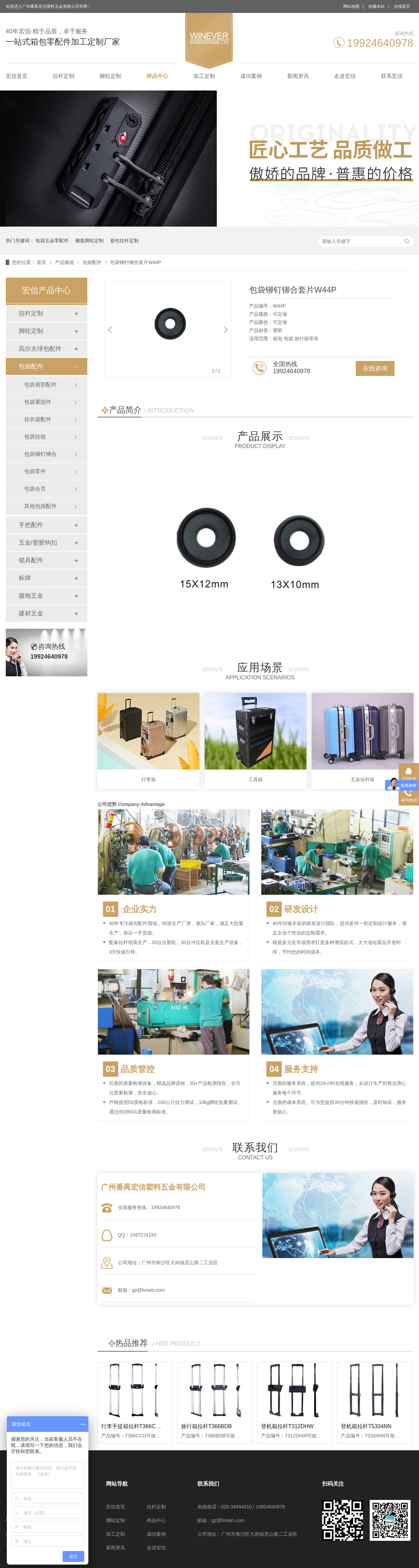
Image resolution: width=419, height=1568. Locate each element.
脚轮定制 (110, 76)
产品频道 (65, 262)
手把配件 (31, 525)
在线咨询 (375, 368)
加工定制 (204, 76)
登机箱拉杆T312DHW (287, 1426)
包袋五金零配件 (52, 240)
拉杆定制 (63, 76)
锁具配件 (31, 560)
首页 (42, 262)
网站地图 (351, 6)
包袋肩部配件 (40, 384)
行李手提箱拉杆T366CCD (132, 1426)
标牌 (25, 578)
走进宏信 (345, 76)
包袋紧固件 (37, 402)
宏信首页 (17, 76)
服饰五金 (31, 595)
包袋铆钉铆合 (40, 454)
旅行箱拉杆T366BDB (206, 1426)
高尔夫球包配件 (40, 348)
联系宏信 (392, 76)
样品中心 (157, 76)
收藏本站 (376, 6)
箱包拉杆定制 (124, 240)
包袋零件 (35, 471)
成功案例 (251, 76)
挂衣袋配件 (37, 419)
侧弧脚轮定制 (89, 240)
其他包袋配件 (40, 506)
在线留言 (402, 6)
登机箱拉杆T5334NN (366, 1426)
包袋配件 (93, 262)
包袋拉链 (35, 437)
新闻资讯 (298, 76)
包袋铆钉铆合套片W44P (135, 262)
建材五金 (31, 613)
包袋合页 (35, 489)
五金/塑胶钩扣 (38, 542)
